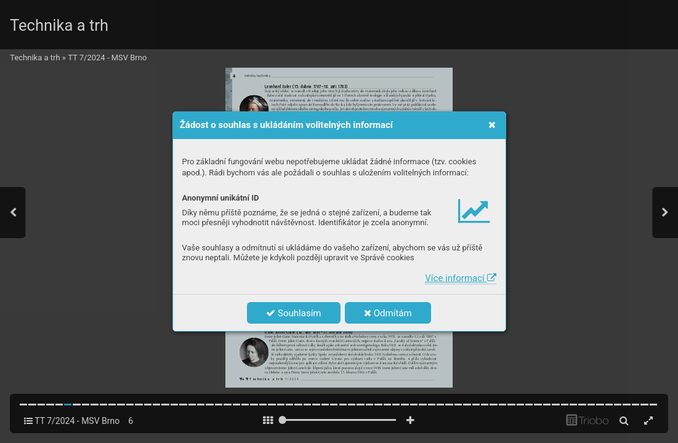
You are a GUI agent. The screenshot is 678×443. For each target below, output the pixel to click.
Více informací (460, 278)
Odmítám (388, 313)
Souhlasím (293, 313)
